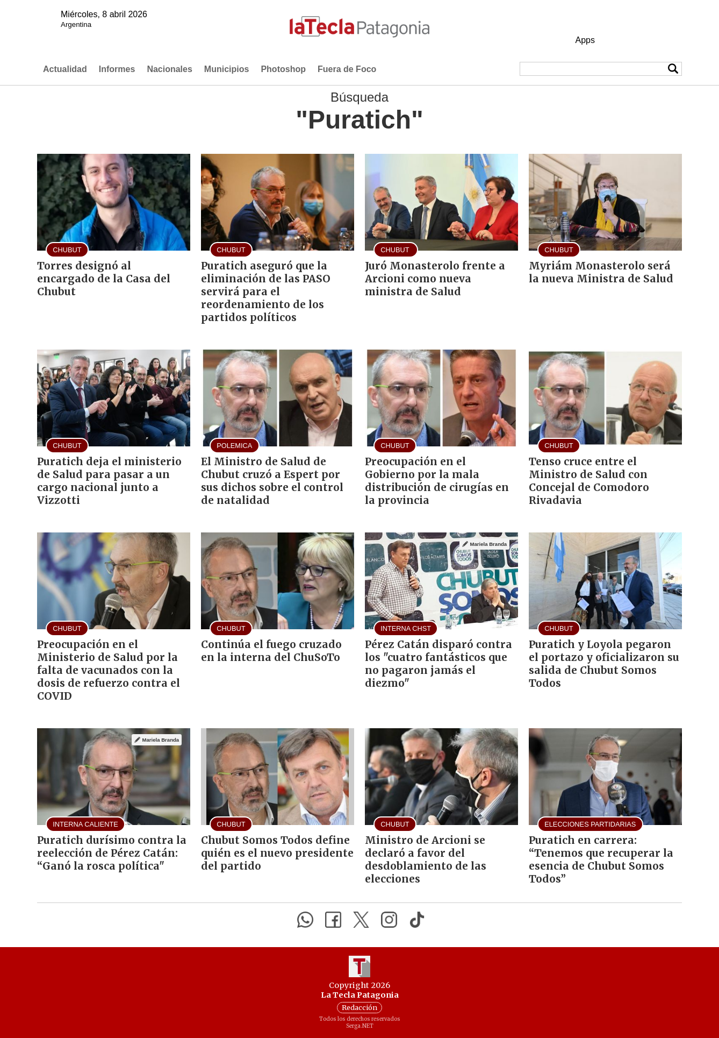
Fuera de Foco (347, 69)
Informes (117, 69)
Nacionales (169, 69)
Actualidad (65, 69)
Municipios (226, 69)
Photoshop (283, 69)
